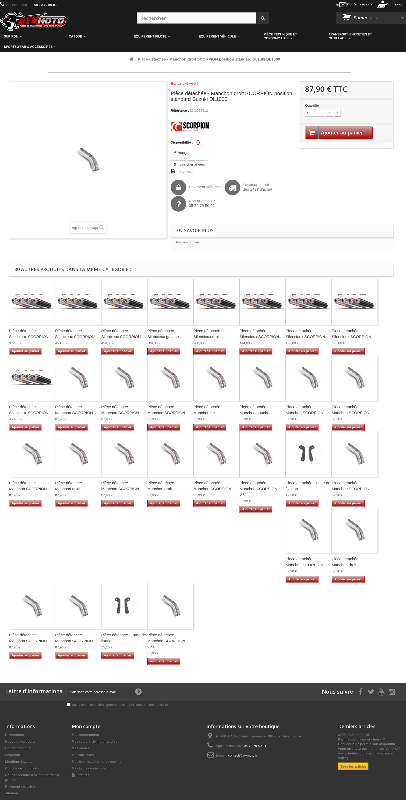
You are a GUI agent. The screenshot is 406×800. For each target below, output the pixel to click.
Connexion (394, 4)
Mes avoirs (80, 748)
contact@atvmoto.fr (242, 755)
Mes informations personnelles (96, 762)
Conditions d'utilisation (23, 768)
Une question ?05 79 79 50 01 (193, 204)
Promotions (14, 735)
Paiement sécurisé (196, 187)
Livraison (12, 755)
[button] (292, 36)
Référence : (180, 111)
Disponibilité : (182, 142)
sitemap (11, 793)
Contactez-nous (359, 4)
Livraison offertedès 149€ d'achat (248, 187)
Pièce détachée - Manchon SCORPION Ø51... (258, 489)
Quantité (312, 105)
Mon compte (86, 726)
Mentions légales (18, 762)
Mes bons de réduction (90, 768)
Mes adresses (83, 755)
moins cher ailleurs (189, 164)
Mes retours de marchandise (94, 741)
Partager (182, 153)
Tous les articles (353, 766)
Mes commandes (85, 735)
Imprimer (185, 172)
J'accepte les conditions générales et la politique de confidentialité (119, 705)
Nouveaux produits (20, 741)
